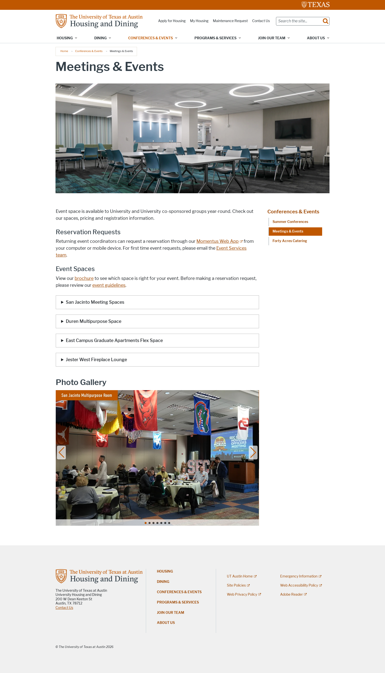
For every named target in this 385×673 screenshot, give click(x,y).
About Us (166, 623)
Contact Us (261, 21)
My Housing (199, 21)
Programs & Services (178, 602)
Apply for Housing (172, 21)
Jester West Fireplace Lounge (97, 359)
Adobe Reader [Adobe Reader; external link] (291, 594)
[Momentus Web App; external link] (219, 241)
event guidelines (108, 285)
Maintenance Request (230, 21)
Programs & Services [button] (215, 38)
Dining (163, 582)
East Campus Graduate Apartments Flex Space (114, 340)
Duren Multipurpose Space (94, 321)
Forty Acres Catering (290, 241)
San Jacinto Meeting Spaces (95, 302)
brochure (84, 278)
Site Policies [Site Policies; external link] (236, 585)
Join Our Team (170, 613)
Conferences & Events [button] (150, 38)
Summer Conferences (290, 222)
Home (64, 51)
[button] (61, 452)
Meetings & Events (288, 231)
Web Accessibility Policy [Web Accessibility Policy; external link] (299, 585)
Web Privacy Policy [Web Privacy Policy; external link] (242, 594)
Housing (165, 571)
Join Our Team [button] (271, 38)
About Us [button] (316, 38)
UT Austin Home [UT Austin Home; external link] (240, 576)
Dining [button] (100, 38)
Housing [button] (65, 38)
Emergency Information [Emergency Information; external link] (298, 576)
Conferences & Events (89, 51)
